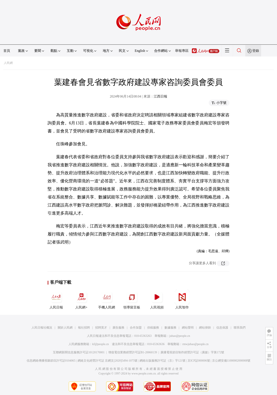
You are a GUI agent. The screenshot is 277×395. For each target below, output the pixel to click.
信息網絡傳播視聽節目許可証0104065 (51, 360)
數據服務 (170, 327)
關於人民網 (65, 327)
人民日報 (56, 299)
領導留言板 (131, 299)
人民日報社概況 (42, 327)
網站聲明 (188, 327)
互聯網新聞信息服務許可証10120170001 (79, 352)
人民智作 (182, 299)
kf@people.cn (100, 344)
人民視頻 (156, 299)
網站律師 (205, 327)
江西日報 (160, 96)
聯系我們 (239, 327)
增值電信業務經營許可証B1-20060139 (132, 352)
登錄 (255, 50)
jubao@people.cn (179, 335)
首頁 (6, 50)
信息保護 (222, 327)
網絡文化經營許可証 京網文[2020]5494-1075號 (108, 360)
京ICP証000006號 (199, 360)
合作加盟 (136, 327)
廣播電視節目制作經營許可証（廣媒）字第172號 (192, 352)
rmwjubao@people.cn (195, 344)
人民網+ (81, 299)
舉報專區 (182, 50)
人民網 (8, 63)
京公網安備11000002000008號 (231, 360)
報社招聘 (84, 327)
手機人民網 (106, 299)
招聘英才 (101, 327)
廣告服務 (118, 327)
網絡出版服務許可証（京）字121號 (162, 360)
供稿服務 (153, 327)
